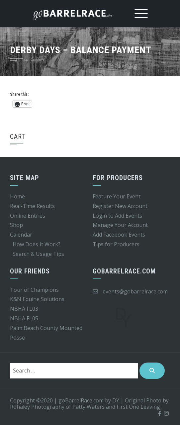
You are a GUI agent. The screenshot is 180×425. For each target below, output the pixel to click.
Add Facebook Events (119, 234)
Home (17, 196)
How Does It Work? (36, 244)
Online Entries (27, 215)
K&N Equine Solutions (37, 299)
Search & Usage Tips (38, 254)
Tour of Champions (34, 289)
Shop (16, 225)
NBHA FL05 (24, 318)
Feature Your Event (116, 196)
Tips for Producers (116, 244)
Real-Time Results (32, 206)
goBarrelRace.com (81, 400)
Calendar (21, 234)
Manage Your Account (120, 225)
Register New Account (120, 206)
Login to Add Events (117, 215)
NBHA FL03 (24, 308)
